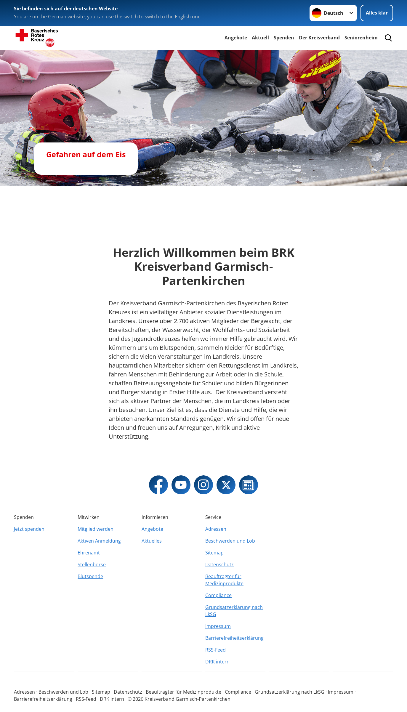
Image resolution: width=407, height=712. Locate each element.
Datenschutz (219, 564)
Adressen (215, 529)
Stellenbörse (92, 564)
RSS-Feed (215, 650)
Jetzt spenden (29, 529)
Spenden (284, 37)
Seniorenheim (361, 37)
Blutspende (90, 576)
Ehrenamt (89, 552)
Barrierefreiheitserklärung (234, 638)
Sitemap (214, 552)
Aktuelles (152, 541)
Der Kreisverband (319, 37)
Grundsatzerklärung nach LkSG (234, 611)
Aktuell (260, 37)
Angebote (236, 37)
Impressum (218, 626)
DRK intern (217, 661)
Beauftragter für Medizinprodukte (224, 580)
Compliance (218, 595)
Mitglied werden (95, 529)
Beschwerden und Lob (230, 541)
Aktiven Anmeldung (99, 541)
